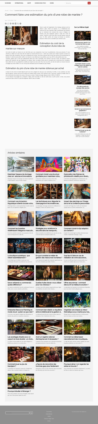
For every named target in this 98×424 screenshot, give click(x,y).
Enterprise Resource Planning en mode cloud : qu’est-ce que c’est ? (20, 311)
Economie (8, 3)
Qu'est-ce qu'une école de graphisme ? (83, 109)
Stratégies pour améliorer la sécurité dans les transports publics (46, 230)
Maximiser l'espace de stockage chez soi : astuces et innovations (20, 175)
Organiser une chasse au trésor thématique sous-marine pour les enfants (76, 312)
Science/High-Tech (40, 3)
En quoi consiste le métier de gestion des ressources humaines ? (49, 257)
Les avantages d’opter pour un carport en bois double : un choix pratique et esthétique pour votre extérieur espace (20, 340)
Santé (29, 3)
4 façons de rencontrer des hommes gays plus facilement (47, 365)
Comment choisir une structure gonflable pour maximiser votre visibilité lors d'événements (47, 176)
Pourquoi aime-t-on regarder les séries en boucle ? (76, 365)
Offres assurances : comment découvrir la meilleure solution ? (76, 284)
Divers (52, 3)
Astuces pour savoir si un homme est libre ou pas (82, 43)
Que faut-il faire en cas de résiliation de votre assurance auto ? (75, 258)
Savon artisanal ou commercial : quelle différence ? (20, 284)
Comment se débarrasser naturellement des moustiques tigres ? (75, 339)
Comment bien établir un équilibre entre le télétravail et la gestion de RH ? (49, 312)
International (19, 3)
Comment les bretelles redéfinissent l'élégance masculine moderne (21, 231)
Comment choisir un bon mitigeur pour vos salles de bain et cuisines (82, 65)
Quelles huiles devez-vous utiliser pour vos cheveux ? (48, 284)
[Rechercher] (76, 3)
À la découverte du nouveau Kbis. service (82, 87)
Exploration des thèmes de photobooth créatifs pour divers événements (76, 176)
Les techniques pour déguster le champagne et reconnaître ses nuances (48, 203)
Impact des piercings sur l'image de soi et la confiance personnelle (76, 202)
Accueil (6, 10)
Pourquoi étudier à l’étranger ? (19, 391)
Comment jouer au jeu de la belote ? (83, 131)
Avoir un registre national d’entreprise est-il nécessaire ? (47, 338)
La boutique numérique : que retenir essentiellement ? (19, 257)
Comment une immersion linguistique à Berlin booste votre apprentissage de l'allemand (20, 203)
